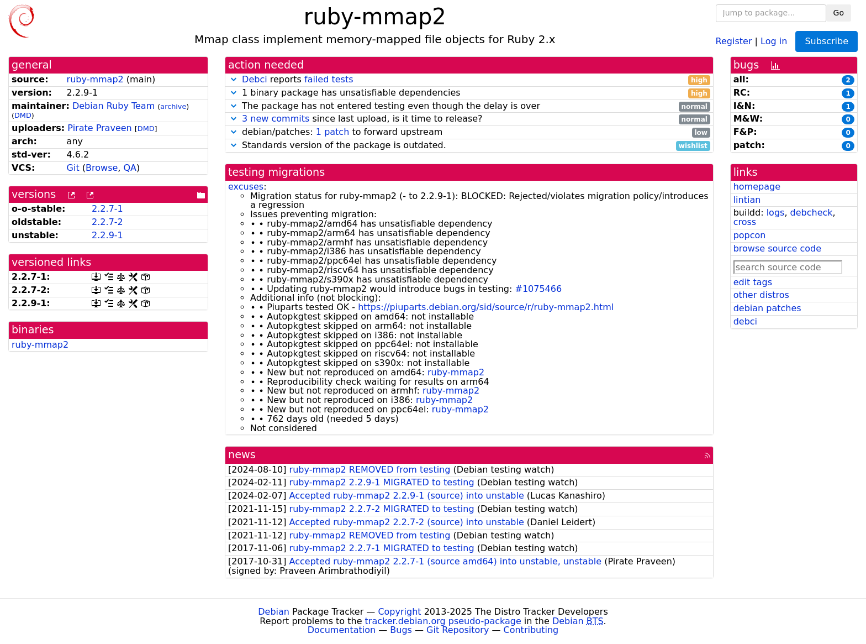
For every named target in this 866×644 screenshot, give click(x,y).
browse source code (777, 248)
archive (173, 106)
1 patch (332, 132)
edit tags (752, 282)
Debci (254, 79)
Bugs (401, 630)
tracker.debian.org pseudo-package (443, 621)
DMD (22, 115)
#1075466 (538, 289)
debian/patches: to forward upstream (469, 132)
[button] (233, 79)
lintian (747, 200)
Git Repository (457, 630)
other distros (761, 295)
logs (776, 212)
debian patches (767, 308)
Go (838, 12)
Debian (273, 611)
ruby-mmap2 (95, 79)
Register (734, 40)
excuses (245, 186)
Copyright (399, 611)
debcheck (811, 212)
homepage (756, 186)
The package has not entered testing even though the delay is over (469, 106)
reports (469, 80)
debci (745, 321)
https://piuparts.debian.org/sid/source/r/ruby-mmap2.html (486, 307)
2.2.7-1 (107, 208)
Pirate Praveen (99, 128)
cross (744, 222)
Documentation (342, 630)
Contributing (531, 630)
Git (73, 168)
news (242, 454)
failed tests (328, 79)
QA (129, 168)
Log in (774, 40)
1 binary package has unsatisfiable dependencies (469, 93)
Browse (102, 168)
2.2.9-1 (107, 235)
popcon (749, 235)
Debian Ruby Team (113, 106)
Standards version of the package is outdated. (469, 145)
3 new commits (275, 118)
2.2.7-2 (107, 222)
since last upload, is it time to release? (469, 119)
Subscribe (826, 41)
